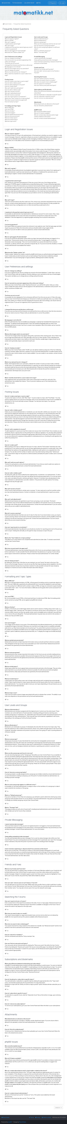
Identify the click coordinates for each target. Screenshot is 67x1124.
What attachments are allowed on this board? (46, 104)
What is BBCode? (9, 107)
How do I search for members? (42, 83)
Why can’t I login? (9, 45)
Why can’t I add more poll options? (14, 88)
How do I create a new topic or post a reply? (16, 81)
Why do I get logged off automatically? (15, 50)
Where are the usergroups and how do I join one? (47, 44)
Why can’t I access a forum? (12, 91)
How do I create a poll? (11, 86)
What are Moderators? (40, 40)
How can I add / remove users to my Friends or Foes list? (46, 71)
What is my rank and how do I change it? (16, 72)
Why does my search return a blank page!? (45, 82)
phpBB (9, 327)
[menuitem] (17, 2)
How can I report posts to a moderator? (15, 96)
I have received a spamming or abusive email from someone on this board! (48, 62)
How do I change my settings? (13, 58)
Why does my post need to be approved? (16, 100)
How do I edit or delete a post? (13, 83)
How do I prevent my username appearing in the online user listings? (18, 60)
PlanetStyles (22, 1122)
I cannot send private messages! (43, 58)
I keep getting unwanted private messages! (46, 60)
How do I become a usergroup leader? (44, 45)
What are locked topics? (11, 119)
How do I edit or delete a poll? (13, 90)
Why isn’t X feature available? (42, 113)
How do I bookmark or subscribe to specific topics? (48, 94)
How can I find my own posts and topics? (45, 85)
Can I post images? (10, 112)
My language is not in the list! (13, 66)
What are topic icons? (10, 121)
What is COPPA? (9, 40)
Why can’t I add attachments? (13, 93)
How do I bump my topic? (11, 101)
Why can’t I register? (10, 42)
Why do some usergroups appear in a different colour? (47, 48)
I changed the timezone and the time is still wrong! (18, 65)
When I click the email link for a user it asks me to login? (18, 74)
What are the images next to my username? (17, 68)
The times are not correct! (12, 63)
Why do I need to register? (12, 39)
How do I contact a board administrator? (45, 118)
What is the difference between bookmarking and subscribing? (47, 92)
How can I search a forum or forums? (44, 78)
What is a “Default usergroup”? (42, 50)
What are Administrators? (41, 39)
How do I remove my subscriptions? (43, 98)
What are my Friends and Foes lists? (44, 69)
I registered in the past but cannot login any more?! (18, 47)
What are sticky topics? (11, 118)
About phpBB (8, 1051)
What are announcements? (12, 116)
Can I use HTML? (9, 109)
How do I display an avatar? (12, 70)
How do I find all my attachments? (43, 105)
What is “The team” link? (40, 52)
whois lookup (8, 1075)
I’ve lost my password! (11, 49)
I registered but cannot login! (12, 44)
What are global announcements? (14, 114)
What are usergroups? (40, 42)
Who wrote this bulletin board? (42, 111)
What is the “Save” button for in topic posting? (17, 98)
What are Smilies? (10, 111)
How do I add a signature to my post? (15, 84)
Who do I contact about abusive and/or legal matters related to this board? (46, 115)
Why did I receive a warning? (12, 95)
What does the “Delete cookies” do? (14, 52)
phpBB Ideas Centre (22, 1061)
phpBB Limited (51, 1047)
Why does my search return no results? (44, 80)
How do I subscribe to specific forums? (44, 96)
